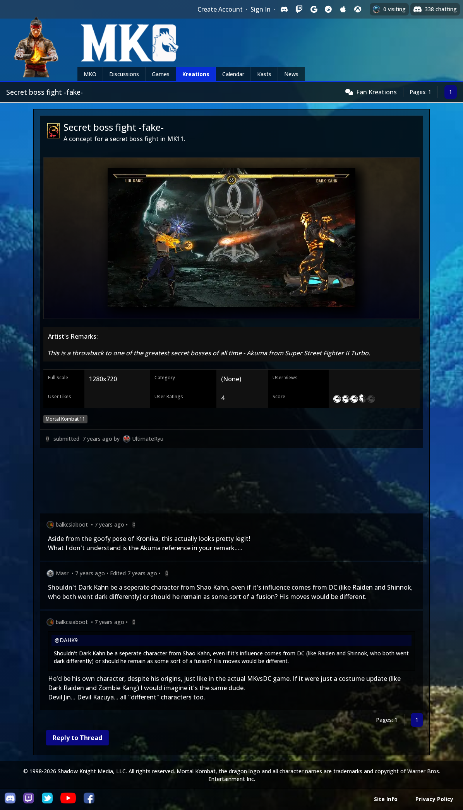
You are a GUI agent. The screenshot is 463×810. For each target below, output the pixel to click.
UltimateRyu (147, 438)
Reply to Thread (77, 737)
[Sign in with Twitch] (299, 9)
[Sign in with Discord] (284, 9)
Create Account (220, 9)
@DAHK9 (66, 640)
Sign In (260, 9)
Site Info (386, 799)
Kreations (195, 74)
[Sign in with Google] (313, 9)
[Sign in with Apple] (343, 9)
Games (161, 74)
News (291, 74)
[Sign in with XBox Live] (358, 9)
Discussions (124, 74)
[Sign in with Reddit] (328, 9)
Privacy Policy (434, 799)
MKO (90, 74)
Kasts (264, 74)
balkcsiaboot (72, 524)
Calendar (233, 74)
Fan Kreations (376, 92)
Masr (62, 573)
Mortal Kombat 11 (65, 419)
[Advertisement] (231, 482)
